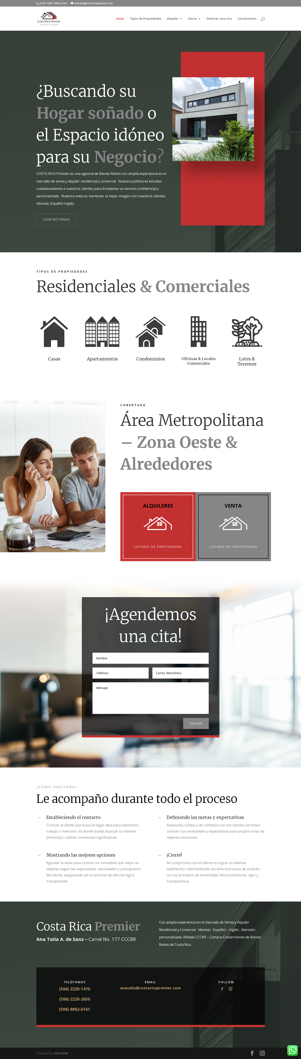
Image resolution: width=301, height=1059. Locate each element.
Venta (192, 19)
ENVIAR (196, 723)
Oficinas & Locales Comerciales (198, 361)
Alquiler (172, 19)
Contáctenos (246, 19)
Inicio (120, 19)
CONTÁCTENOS (56, 219)
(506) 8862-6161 (74, 1009)
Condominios (150, 359)
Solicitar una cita (219, 19)
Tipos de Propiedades (145, 19)
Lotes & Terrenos (247, 361)
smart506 (61, 1053)
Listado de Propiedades (158, 547)
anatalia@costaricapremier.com (150, 987)
